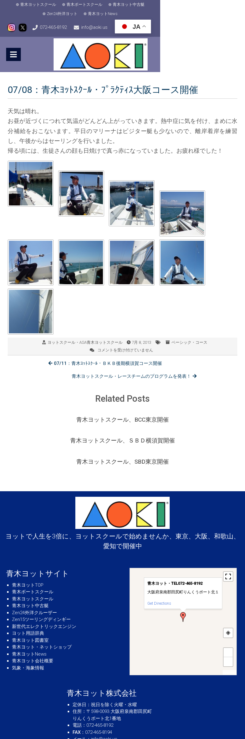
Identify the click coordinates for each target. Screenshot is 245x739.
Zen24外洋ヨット (163, 4)
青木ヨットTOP (27, 547)
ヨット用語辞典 (28, 595)
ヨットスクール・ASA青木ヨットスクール (85, 332)
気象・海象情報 (28, 630)
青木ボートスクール (78, 4)
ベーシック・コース (189, 332)
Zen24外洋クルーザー (34, 575)
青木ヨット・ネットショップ (42, 609)
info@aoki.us (151, 18)
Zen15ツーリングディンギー (41, 581)
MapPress (229, 635)
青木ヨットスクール (31, 4)
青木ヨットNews (204, 4)
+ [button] (228, 614)
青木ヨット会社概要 (32, 623)
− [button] (228, 624)
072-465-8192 (81, 18)
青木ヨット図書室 (30, 602)
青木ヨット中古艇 (122, 4)
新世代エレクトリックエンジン (44, 589)
